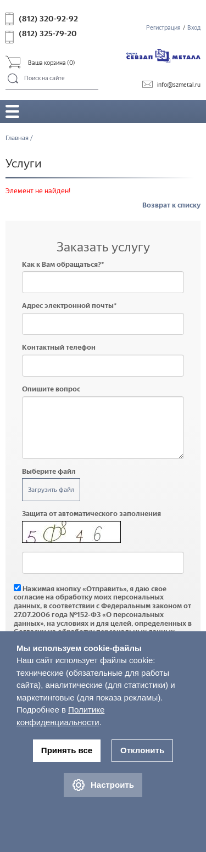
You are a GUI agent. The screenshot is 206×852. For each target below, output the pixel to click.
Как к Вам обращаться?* (63, 264)
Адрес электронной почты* (69, 305)
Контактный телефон (59, 347)
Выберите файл (49, 471)
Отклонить (142, 750)
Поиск (13, 79)
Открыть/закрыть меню (12, 111)
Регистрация (163, 27)
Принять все (66, 750)
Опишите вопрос (51, 389)
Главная (17, 138)
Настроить (103, 785)
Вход (194, 27)
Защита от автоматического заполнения (91, 513)
